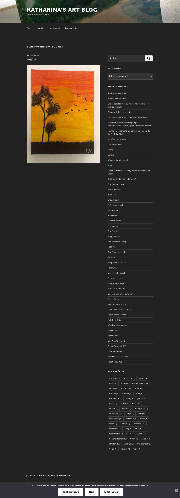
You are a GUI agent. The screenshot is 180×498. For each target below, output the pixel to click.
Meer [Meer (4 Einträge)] (143, 418)
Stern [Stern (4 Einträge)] (134, 439)
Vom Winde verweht (117, 139)
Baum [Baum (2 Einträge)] (143, 378)
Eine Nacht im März (116, 341)
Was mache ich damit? (118, 160)
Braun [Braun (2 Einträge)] (138, 388)
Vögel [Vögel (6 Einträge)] (113, 449)
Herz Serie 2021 (115, 362)
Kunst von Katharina (117, 98)
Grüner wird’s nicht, (116, 205)
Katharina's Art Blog (62, 10)
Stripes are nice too (116, 288)
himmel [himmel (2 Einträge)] (126, 408)
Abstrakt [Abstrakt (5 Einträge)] (114, 378)
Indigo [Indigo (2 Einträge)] (130, 413)
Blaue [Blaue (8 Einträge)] (125, 383)
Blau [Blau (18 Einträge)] (113, 383)
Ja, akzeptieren (71, 492)
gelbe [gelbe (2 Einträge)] (141, 398)
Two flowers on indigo (117, 252)
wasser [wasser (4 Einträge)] (125, 449)
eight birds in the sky (117, 304)
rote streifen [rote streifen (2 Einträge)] (116, 433)
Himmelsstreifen (115, 351)
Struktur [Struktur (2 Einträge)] (129, 444)
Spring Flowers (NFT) (117, 346)
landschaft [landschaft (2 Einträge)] (115, 418)
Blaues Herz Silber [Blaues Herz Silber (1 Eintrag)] (141, 383)
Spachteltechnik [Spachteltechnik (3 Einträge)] (118, 439)
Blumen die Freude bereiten (120, 112)
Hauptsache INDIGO (117, 262)
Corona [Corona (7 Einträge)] (126, 393)
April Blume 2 (114, 330)
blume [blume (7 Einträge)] (113, 388)
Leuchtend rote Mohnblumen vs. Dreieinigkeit (128, 117)
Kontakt (40, 28)
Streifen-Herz (114, 231)
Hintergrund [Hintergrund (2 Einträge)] (141, 408)
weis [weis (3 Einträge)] (136, 449)
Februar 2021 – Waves (118, 356)
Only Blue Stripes (115, 320)
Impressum (55, 28)
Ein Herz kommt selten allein (120, 294)
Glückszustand (114, 220)
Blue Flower (113, 215)
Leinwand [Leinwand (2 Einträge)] (130, 418)
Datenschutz (71, 28)
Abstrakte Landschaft (117, 93)
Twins (110, 149)
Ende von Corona (115, 278)
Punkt (110, 165)
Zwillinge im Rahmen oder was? (122, 179)
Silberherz (112, 257)
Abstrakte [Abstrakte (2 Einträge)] (129, 378)
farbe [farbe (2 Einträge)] (138, 393)
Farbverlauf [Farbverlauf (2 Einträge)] (115, 398)
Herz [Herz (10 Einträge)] (136, 403)
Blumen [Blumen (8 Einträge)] (126, 388)
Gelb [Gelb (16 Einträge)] (129, 398)
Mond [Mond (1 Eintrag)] (113, 423)
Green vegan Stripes (117, 314)
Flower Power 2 (114, 189)
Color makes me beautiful (119, 309)
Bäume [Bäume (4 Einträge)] (114, 393)
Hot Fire (111, 247)
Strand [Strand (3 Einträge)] (146, 439)
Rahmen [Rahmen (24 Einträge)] (139, 423)
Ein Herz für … (114, 210)
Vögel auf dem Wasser (118, 325)
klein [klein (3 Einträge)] (141, 413)
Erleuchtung (113, 200)
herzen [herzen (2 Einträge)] (113, 408)
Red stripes (113, 226)
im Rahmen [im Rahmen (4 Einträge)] (115, 413)
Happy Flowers (114, 236)
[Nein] (176, 490)
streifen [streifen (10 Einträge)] (114, 444)
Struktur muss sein (116, 184)
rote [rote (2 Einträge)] (138, 428)
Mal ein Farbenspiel (116, 273)
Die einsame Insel (115, 144)
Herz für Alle (113, 268)
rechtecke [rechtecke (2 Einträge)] (115, 428)
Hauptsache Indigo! (116, 283)
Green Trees (113, 299)
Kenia (31, 59)
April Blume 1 (113, 335)
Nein (91, 492)
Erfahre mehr (111, 492)
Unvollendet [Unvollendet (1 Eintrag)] (143, 444)
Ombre (111, 155)
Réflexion (112, 194)
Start (29, 28)
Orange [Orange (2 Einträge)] (125, 423)
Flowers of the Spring (117, 241)
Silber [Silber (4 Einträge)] (130, 433)
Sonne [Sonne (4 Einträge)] (142, 433)
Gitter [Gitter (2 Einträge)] (113, 403)
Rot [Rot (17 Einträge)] (128, 428)
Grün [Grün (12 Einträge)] (124, 403)
